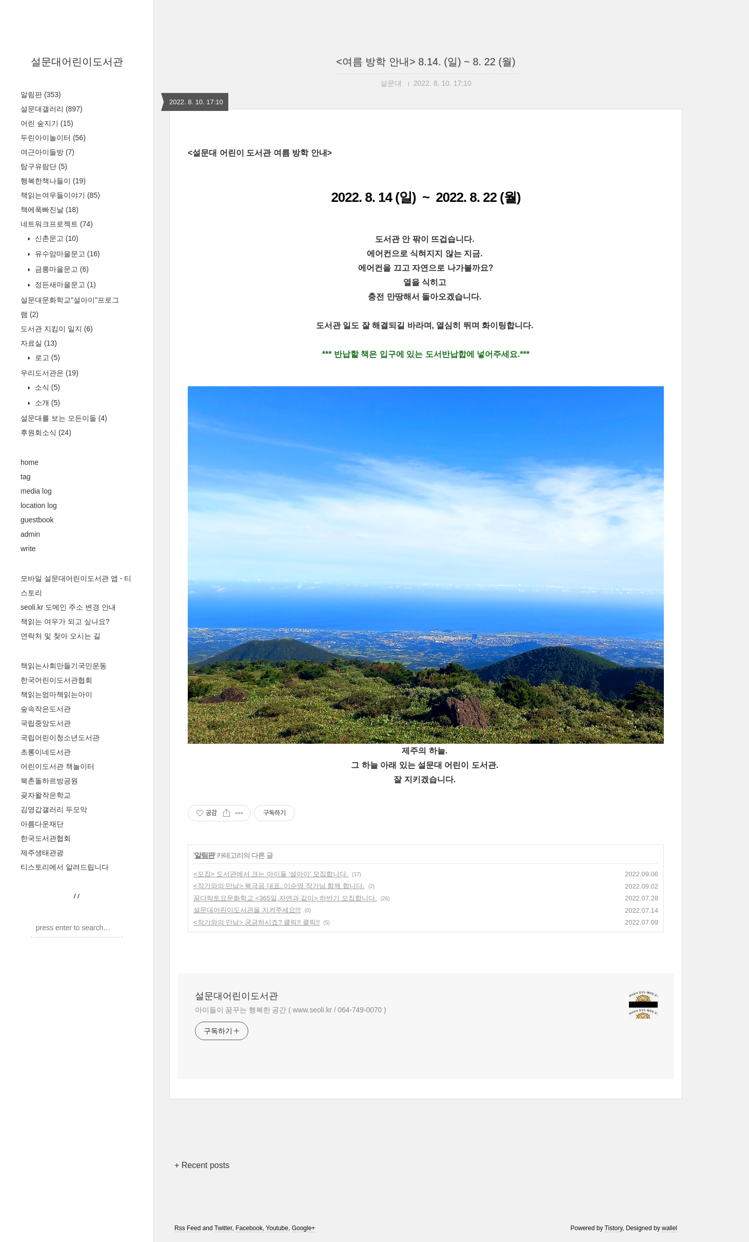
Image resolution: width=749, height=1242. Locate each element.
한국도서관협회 (46, 838)
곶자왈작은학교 (46, 795)
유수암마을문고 (66, 254)
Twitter (223, 1228)
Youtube (277, 1228)
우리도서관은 (49, 373)
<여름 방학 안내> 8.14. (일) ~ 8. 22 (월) (426, 61)
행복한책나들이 (53, 181)
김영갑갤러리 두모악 (54, 809)
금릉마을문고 (61, 269)
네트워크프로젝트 (57, 224)
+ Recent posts (201, 1165)
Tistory (614, 1228)
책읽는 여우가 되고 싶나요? (65, 621)
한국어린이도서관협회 (56, 680)
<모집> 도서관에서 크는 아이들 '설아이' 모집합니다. (270, 874)
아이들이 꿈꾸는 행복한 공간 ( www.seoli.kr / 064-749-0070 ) (290, 1010)
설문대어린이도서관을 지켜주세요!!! (247, 910)
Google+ (304, 1228)
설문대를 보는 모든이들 (64, 418)
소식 (46, 387)
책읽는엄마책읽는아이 (56, 694)
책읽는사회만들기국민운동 (64, 666)
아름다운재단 (42, 824)
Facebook (249, 1228)
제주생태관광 (42, 853)
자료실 (39, 343)
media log (36, 491)
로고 (46, 357)
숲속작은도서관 (46, 709)
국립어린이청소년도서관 (60, 737)
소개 (46, 403)
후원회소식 (46, 432)
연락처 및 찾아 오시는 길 (61, 636)
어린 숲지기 (47, 123)
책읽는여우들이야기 (60, 195)
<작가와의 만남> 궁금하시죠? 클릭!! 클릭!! (256, 922)
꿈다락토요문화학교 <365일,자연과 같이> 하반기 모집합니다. (285, 898)
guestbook (37, 520)
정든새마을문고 (64, 284)
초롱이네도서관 (46, 752)
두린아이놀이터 (53, 138)
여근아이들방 (47, 152)
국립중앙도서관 (46, 723)
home (29, 462)
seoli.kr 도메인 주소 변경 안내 (68, 607)
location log (39, 505)
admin (30, 534)
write (28, 548)
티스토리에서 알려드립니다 (65, 867)
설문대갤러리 (52, 109)
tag (25, 477)
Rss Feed (187, 1228)
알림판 (41, 94)
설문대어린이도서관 (77, 61)
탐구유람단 (44, 166)
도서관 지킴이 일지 (57, 329)
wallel (669, 1228)
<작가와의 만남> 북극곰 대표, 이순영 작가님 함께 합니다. (279, 886)
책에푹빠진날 (49, 209)
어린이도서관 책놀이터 (57, 766)
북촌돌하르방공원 (49, 781)
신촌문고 (55, 238)
